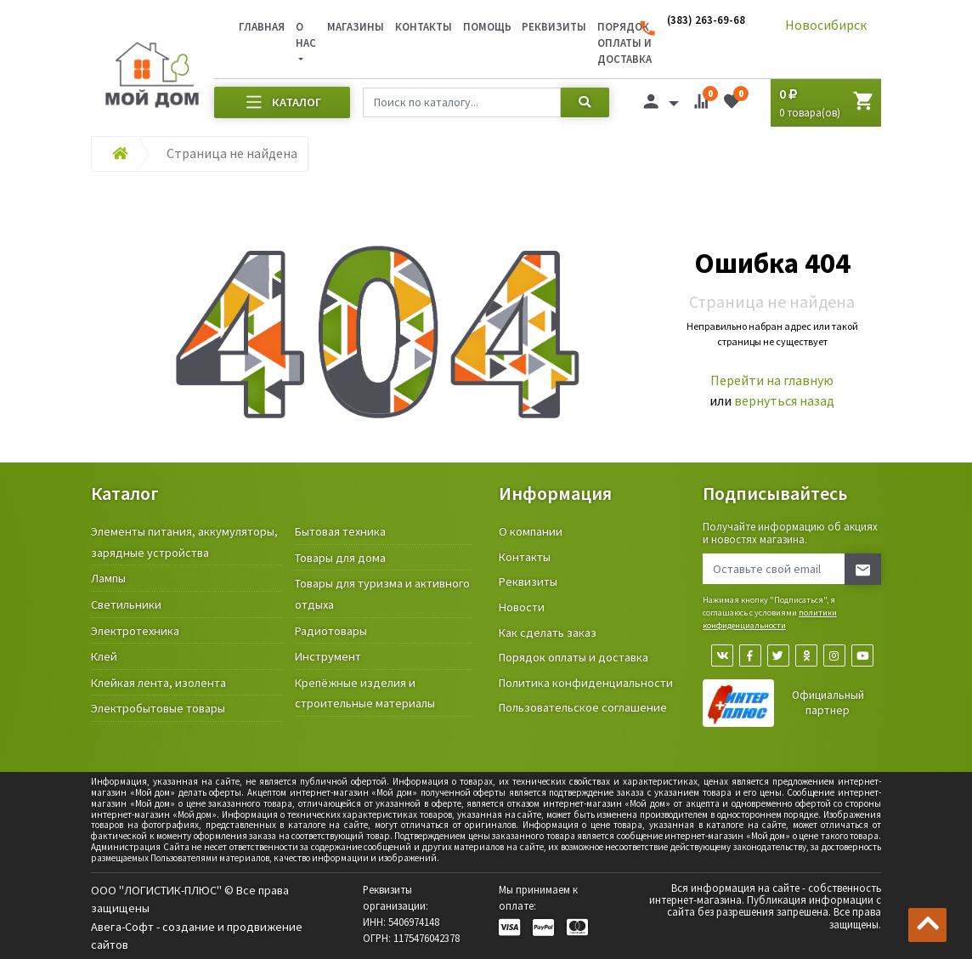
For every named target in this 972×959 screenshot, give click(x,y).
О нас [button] (306, 34)
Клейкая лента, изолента (158, 682)
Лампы (108, 578)
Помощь (487, 26)
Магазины (355, 26)
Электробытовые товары (158, 708)
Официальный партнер (828, 703)
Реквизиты (554, 26)
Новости (522, 607)
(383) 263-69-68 (706, 19)
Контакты (423, 26)
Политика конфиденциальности (586, 682)
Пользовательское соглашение (583, 707)
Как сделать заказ (547, 632)
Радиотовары (331, 630)
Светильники (126, 604)
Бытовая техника (340, 531)
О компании (530, 531)
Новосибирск (826, 24)
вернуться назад (784, 400)
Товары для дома (340, 557)
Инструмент (328, 656)
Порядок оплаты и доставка (573, 657)
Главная (262, 26)
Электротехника (135, 630)
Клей (104, 656)
